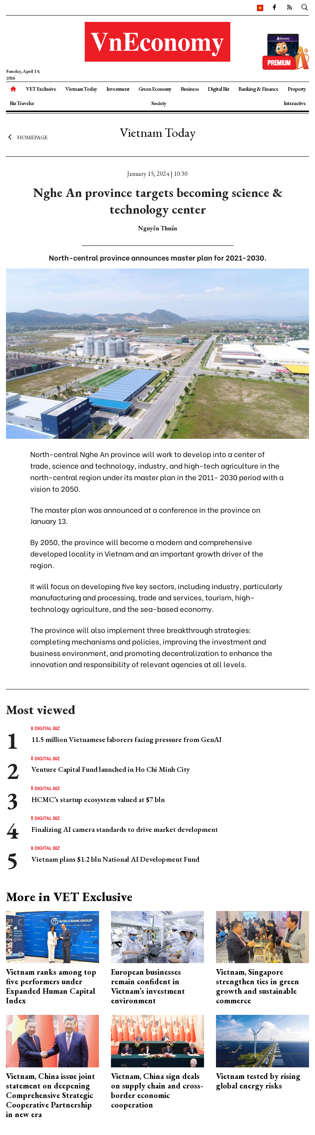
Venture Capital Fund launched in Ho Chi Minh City (110, 769)
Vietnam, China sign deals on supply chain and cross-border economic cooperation (157, 1090)
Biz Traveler (22, 103)
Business (190, 88)
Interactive (295, 103)
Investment (117, 88)
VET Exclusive (41, 88)
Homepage (27, 137)
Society (158, 103)
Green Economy (154, 88)
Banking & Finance (258, 88)
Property (297, 88)
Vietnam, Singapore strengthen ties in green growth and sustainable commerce (257, 986)
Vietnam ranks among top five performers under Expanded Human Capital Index (51, 986)
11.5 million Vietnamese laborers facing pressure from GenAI (126, 739)
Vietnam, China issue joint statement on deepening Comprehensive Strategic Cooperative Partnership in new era (50, 1095)
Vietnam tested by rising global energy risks (258, 1081)
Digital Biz (218, 88)
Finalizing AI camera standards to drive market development (124, 829)
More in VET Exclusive (69, 896)
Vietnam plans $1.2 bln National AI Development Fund (115, 859)
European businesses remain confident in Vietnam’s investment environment (148, 986)
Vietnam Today (81, 88)
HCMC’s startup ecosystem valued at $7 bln (98, 799)
